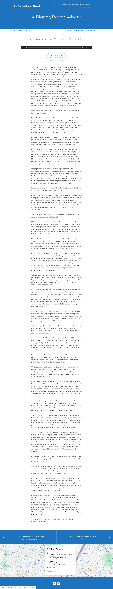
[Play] (23, 47)
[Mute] (86, 47)
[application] (56, 47)
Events (81, 4)
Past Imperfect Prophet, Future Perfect (83, 538)
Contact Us (88, 4)
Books (82, 30)
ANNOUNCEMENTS (72, 6)
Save (62, 56)
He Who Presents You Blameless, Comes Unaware (29, 538)
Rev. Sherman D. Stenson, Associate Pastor (54, 40)
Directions (51, 571)
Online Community (59, 6)
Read (51, 56)
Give (95, 4)
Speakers (89, 30)
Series (76, 30)
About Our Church (65, 4)
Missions (93, 6)
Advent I (70, 40)
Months (96, 30)
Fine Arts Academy (85, 7)
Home (55, 4)
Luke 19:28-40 (79, 40)
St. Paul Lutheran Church (27, 6)
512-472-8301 (52, 567)
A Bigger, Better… (30, 30)
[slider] (54, 47)
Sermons (75, 4)
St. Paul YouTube (84, 6)
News (94, 7)
